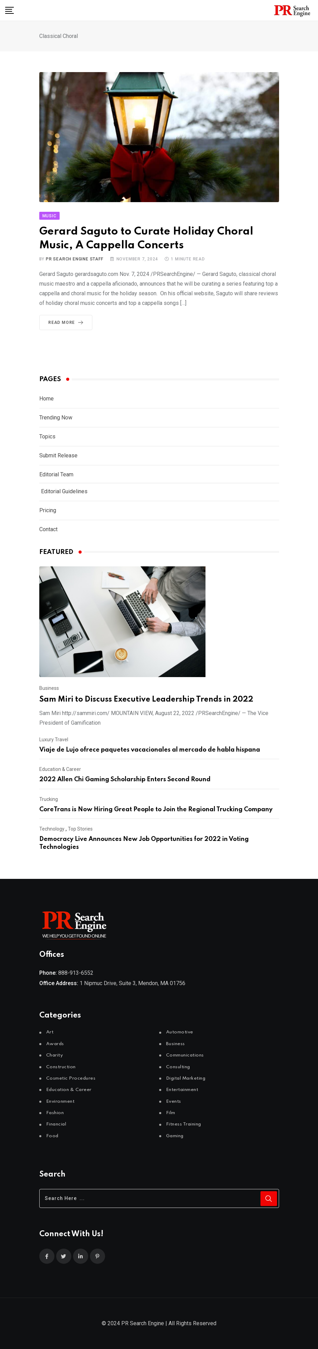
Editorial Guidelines (64, 491)
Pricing (47, 510)
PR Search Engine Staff (74, 259)
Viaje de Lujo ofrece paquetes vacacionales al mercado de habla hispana (149, 750)
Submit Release (58, 455)
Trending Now (55, 417)
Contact (48, 529)
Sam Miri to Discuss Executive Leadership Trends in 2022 (146, 699)
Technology (51, 829)
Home (46, 398)
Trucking (48, 799)
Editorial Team (56, 474)
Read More (67, 322)
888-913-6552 (75, 973)
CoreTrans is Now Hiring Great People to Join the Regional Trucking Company (156, 809)
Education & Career (60, 769)
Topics (47, 436)
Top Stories (80, 829)
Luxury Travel (53, 739)
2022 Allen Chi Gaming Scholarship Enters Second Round (125, 779)
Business (49, 688)
